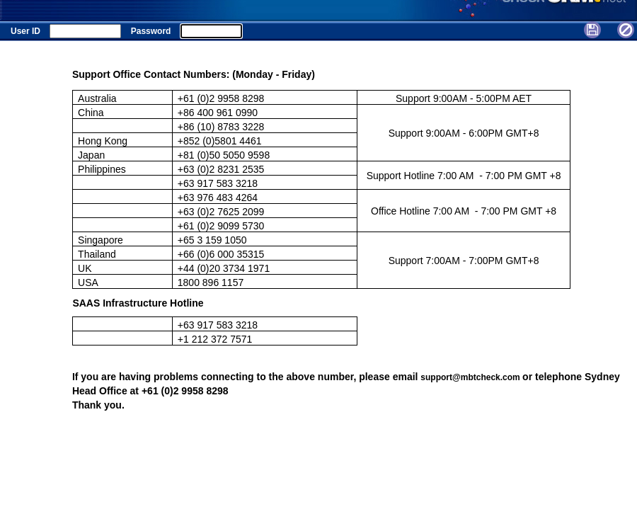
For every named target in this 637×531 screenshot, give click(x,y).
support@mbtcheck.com (471, 377)
